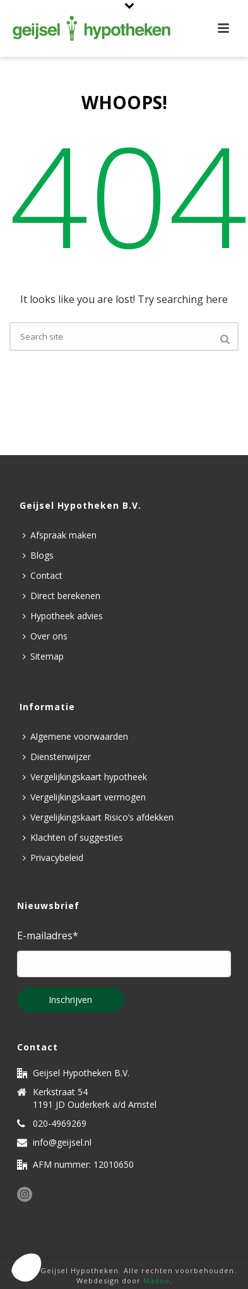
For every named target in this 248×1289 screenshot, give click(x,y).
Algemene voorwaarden (75, 736)
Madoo (156, 1280)
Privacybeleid (53, 858)
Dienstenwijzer (57, 757)
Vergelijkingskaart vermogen (84, 797)
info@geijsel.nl (62, 1142)
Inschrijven (70, 1000)
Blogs (38, 555)
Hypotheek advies (63, 616)
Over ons (45, 636)
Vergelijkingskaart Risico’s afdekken (98, 817)
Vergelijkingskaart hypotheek (85, 777)
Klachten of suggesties (73, 837)
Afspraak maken (60, 535)
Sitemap (43, 656)
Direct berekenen (61, 596)
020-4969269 (59, 1123)
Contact (42, 575)
